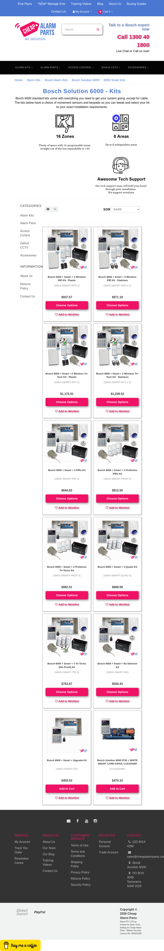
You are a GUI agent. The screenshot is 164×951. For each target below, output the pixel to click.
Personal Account (105, 844)
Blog (100, 3)
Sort (105, 209)
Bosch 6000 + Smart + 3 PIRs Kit (66, 470)
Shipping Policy (76, 864)
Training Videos (81, 3)
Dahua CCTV (111, 67)
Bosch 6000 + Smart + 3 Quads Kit (117, 566)
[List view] (54, 209)
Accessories (138, 67)
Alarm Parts (50, 67)
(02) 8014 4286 (136, 844)
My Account (82, 11)
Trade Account (108, 852)
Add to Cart (67, 788)
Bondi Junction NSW (136, 865)
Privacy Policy (80, 872)
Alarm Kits (24, 67)
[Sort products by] (125, 209)
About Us (115, 3)
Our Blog (49, 854)
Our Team (49, 848)
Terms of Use (79, 845)
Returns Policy (25, 286)
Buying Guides (136, 3)
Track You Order (21, 850)
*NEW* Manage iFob (51, 3)
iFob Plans (25, 3)
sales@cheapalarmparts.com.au (138, 854)
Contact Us (58, 11)
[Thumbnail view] (48, 209)
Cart (105, 12)
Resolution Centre (22, 860)
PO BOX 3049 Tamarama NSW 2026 (135, 879)
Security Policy (81, 884)
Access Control (81, 67)
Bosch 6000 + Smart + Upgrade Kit (67, 760)
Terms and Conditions (78, 853)
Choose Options (67, 305)
